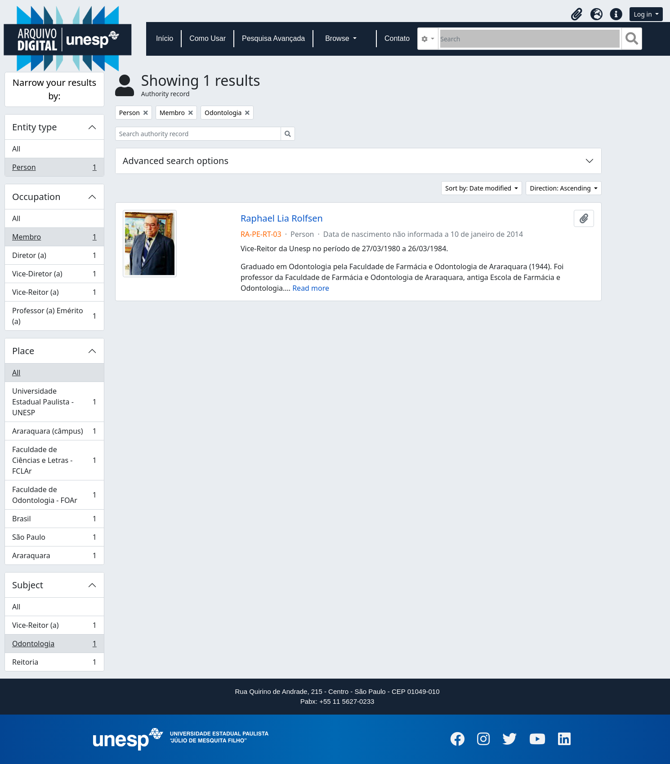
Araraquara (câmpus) (54, 433)
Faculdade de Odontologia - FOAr (54, 494)
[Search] (530, 38)
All (16, 149)
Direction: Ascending (561, 188)
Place (23, 351)
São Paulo (54, 539)
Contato (397, 38)
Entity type (34, 127)
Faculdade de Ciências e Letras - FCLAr (54, 460)
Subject (27, 585)
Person (54, 169)
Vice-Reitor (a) (54, 294)
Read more (310, 288)
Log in (643, 14)
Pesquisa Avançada (273, 38)
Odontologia (54, 645)
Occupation (36, 197)
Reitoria (54, 664)
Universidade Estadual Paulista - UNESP (54, 402)
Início (164, 38)
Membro (54, 238)
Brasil (54, 520)
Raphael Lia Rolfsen (282, 218)
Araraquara (54, 557)
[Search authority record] (198, 134)
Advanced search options (175, 161)
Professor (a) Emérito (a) (54, 316)
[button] (576, 14)
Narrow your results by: (54, 89)
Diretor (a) (54, 257)
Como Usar (207, 38)
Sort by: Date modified (479, 188)
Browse (338, 38)
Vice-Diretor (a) (54, 275)
